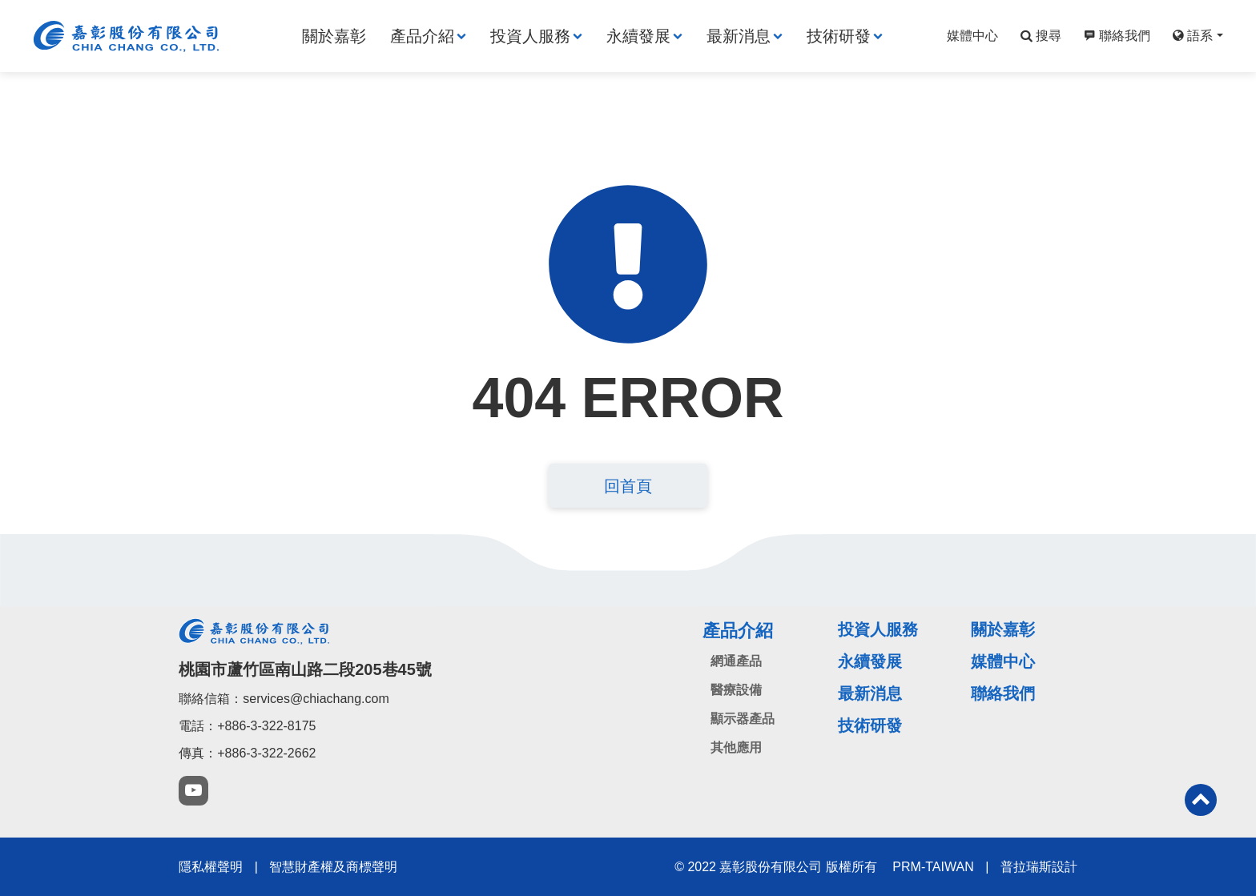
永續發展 (638, 36)
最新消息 (738, 36)
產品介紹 (422, 36)
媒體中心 (972, 35)
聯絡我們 (1115, 35)
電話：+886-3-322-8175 (247, 726)
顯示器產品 (743, 718)
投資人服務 (530, 36)
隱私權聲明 (211, 867)
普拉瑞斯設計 (1038, 867)
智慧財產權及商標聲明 (333, 867)
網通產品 (736, 661)
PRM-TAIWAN (932, 867)
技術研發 (839, 36)
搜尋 (1039, 35)
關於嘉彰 (334, 36)
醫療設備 (736, 690)
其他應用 (736, 747)
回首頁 (628, 486)
